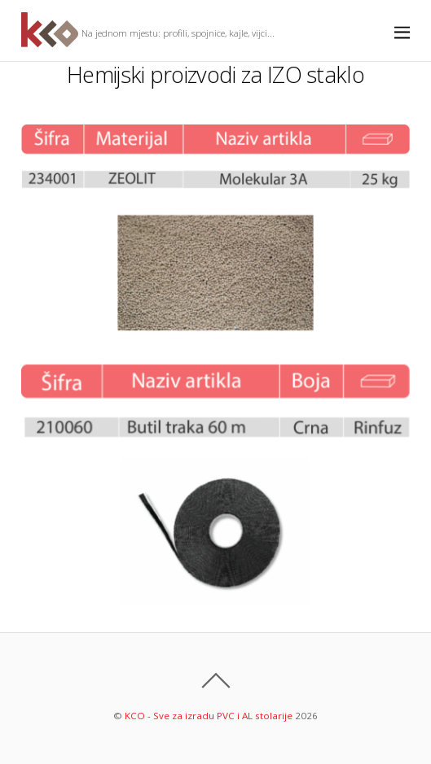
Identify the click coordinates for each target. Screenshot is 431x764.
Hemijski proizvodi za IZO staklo (215, 74)
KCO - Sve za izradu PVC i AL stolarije (208, 715)
